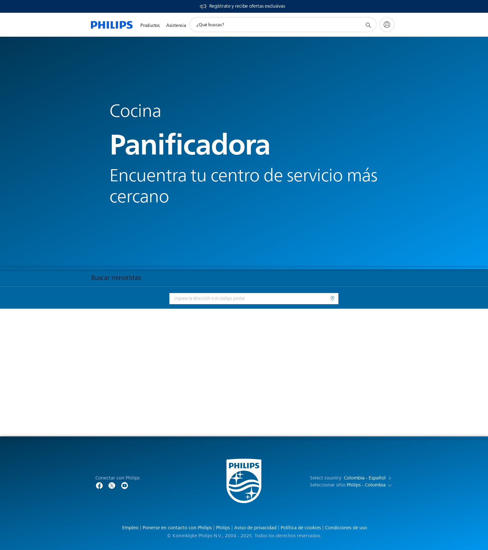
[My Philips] (387, 24)
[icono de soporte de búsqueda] (368, 25)
